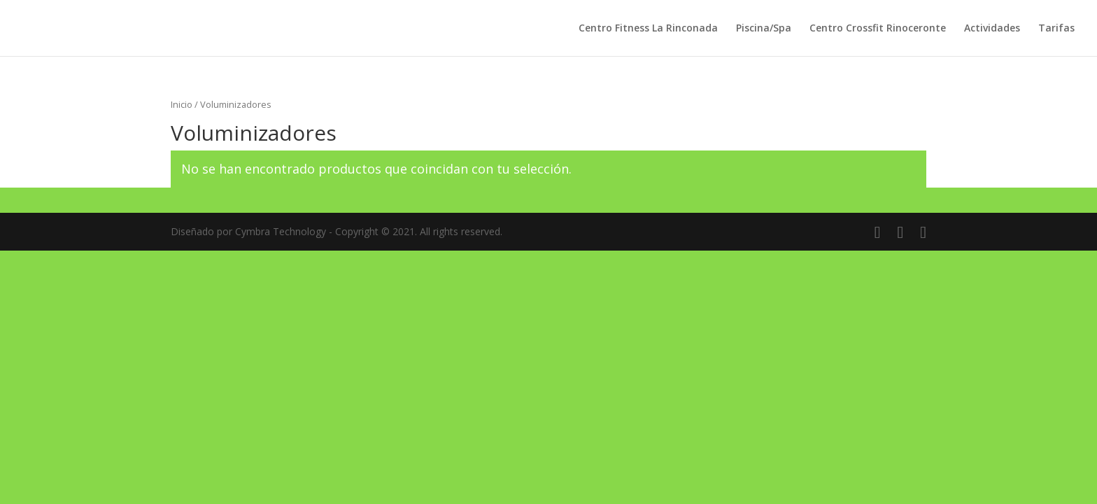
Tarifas (1056, 28)
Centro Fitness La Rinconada (648, 28)
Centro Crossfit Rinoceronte (877, 28)
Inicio (181, 104)
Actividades (992, 28)
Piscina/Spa (763, 28)
